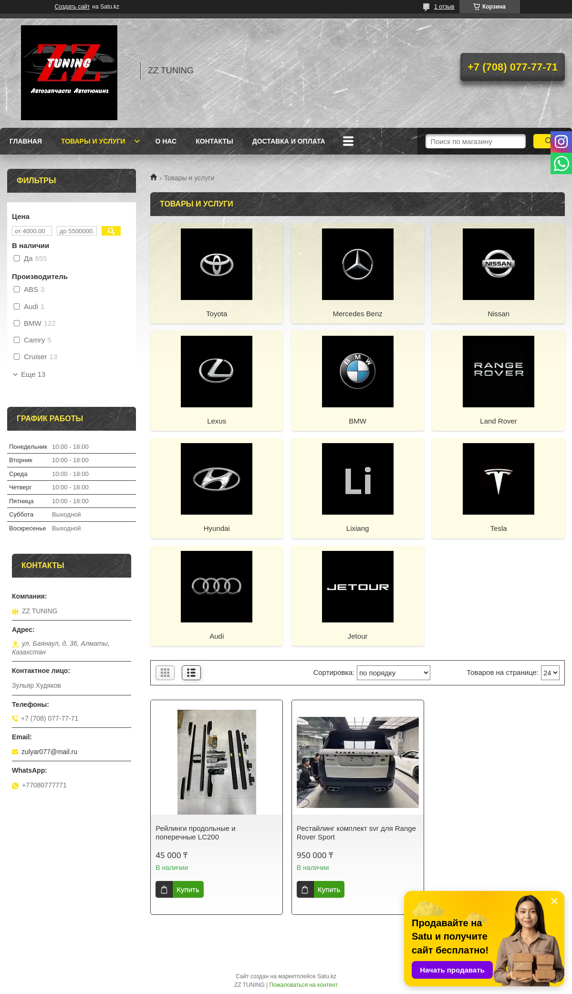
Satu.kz (326, 976)
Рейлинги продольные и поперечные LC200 (195, 832)
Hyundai (217, 528)
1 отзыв (444, 6)
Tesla (498, 528)
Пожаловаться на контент (304, 985)
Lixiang (357, 528)
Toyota (216, 314)
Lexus (216, 421)
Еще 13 (33, 374)
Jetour (358, 636)
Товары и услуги (93, 141)
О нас (166, 141)
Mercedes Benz (358, 314)
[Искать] (548, 141)
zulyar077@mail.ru (49, 752)
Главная (26, 141)
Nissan (499, 314)
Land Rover (498, 421)
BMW (357, 421)
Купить (188, 889)
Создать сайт (72, 6)
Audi (216, 636)
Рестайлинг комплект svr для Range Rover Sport (356, 832)
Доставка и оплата (288, 141)
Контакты (214, 141)
